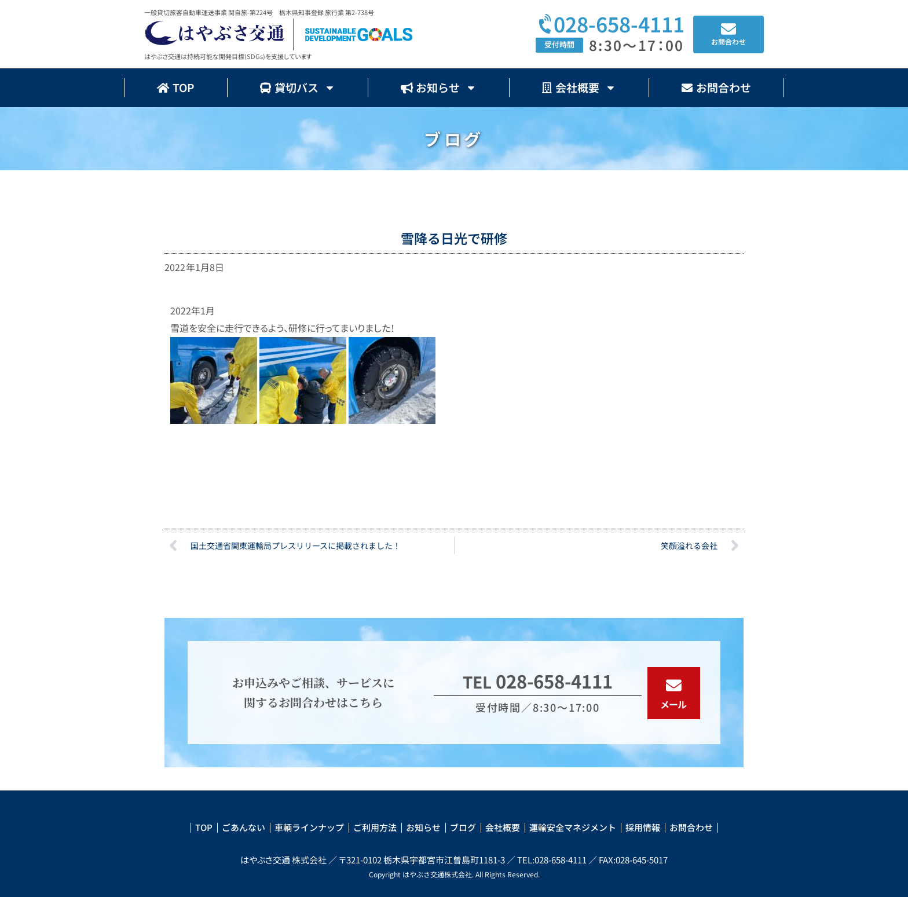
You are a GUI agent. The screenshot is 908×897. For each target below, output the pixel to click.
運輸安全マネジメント (572, 827)
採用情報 (642, 827)
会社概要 (579, 87)
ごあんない (243, 827)
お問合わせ (716, 87)
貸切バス (297, 87)
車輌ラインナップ (309, 827)
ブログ (463, 827)
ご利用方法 (375, 827)
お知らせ (439, 87)
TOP (176, 87)
